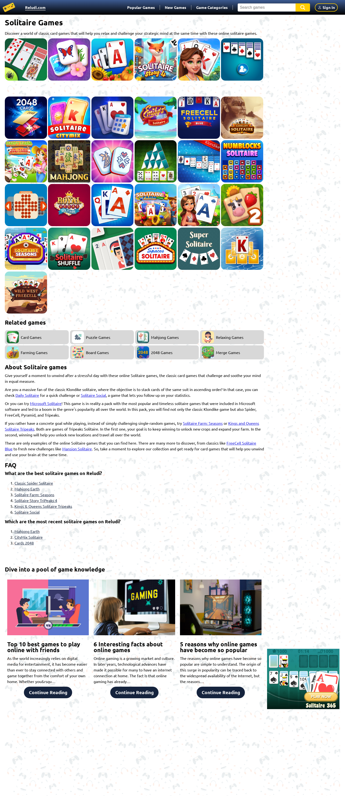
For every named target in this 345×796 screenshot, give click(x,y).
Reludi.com (35, 7)
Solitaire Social (93, 395)
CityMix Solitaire (28, 537)
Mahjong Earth (27, 488)
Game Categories (212, 7)
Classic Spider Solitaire (33, 483)
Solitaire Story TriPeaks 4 (35, 500)
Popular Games (141, 7)
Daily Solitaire (27, 395)
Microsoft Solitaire (46, 403)
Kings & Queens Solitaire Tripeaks (43, 506)
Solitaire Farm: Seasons (203, 423)
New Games (175, 7)
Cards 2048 (24, 542)
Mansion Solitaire (77, 448)
